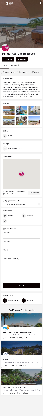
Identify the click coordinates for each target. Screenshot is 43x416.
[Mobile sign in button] (40, 3)
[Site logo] (9, 3)
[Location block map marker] (21, 174)
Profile (4, 65)
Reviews (15, 65)
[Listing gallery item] (9, 110)
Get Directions (34, 193)
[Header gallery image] (21, 24)
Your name (21, 235)
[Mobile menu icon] (2, 3)
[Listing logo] (5, 47)
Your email (21, 243)
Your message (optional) (21, 270)
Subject (21, 252)
